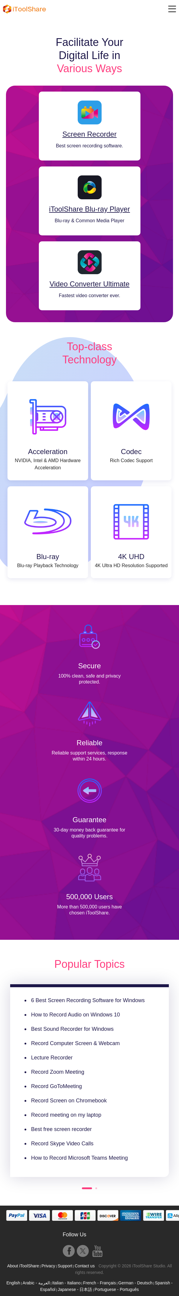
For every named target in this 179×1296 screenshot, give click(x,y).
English (13, 1282)
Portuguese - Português (117, 1289)
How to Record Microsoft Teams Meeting (79, 1158)
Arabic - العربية (36, 1282)
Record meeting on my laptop (66, 1115)
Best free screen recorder (61, 1129)
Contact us (85, 1265)
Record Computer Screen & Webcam (75, 1043)
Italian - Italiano (66, 1282)
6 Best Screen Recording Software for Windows (88, 1000)
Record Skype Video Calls (62, 1144)
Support (65, 1265)
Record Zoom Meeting (57, 1072)
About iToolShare (23, 1265)
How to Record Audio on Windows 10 (75, 1015)
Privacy (48, 1265)
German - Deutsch (135, 1282)
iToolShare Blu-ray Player (89, 209)
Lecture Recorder (52, 1058)
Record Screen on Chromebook (69, 1101)
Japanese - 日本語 (75, 1289)
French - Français (99, 1282)
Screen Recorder (89, 134)
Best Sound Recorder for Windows (72, 1029)
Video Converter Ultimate (90, 284)
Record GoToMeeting (56, 1086)
